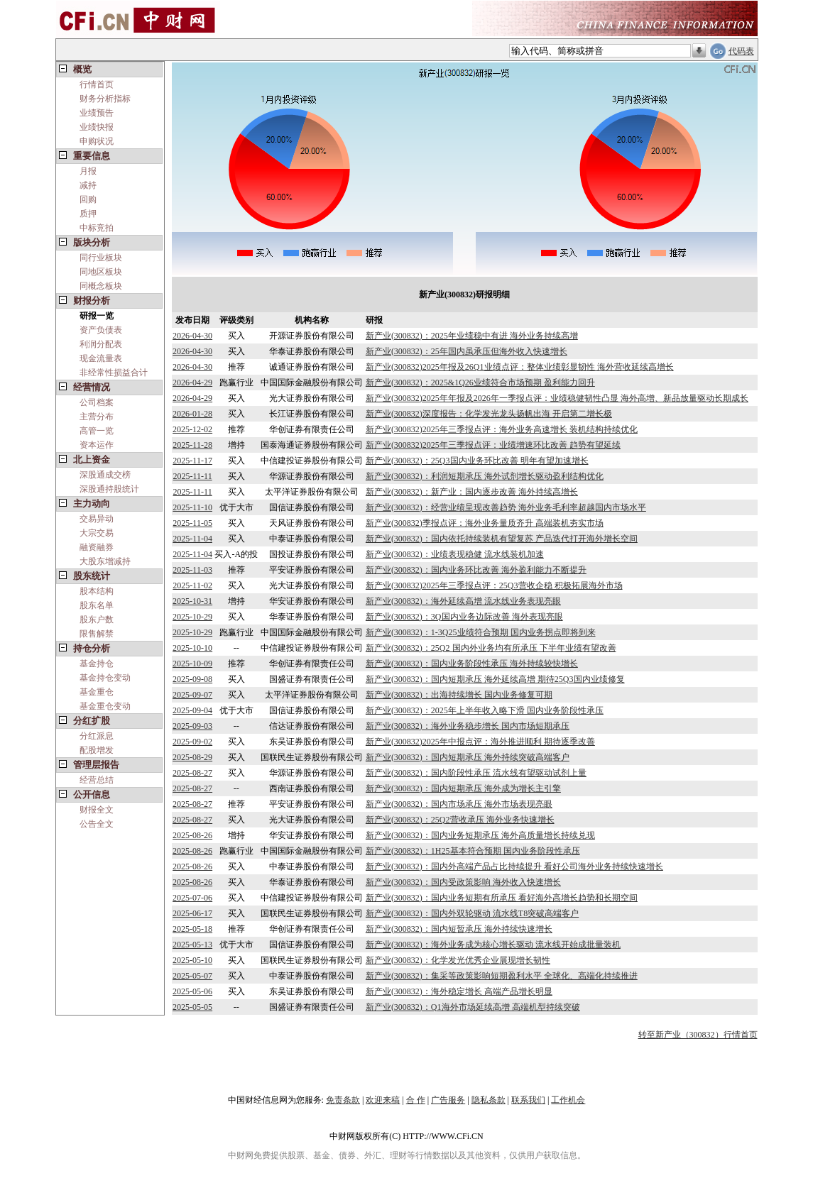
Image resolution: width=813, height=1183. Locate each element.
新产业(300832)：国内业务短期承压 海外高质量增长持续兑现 (480, 835)
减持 (88, 185)
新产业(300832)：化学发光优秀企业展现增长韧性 (458, 960)
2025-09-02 (192, 742)
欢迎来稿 (383, 1100)
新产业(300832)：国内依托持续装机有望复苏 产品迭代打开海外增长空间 (502, 539)
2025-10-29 (192, 617)
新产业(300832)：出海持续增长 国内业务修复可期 (459, 695)
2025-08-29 (192, 757)
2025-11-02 (192, 585)
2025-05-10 (192, 960)
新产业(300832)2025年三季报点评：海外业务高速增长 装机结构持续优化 (502, 429)
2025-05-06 (192, 991)
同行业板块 (101, 258)
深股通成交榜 (105, 475)
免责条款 (343, 1100)
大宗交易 (97, 533)
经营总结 (97, 780)
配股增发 (97, 750)
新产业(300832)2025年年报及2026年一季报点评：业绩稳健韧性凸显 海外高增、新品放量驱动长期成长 (557, 398)
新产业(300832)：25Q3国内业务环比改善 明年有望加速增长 (477, 461)
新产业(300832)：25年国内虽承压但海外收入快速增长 (466, 351)
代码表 (741, 51)
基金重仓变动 (105, 706)
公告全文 (97, 824)
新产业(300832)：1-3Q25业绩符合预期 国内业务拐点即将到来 (481, 632)
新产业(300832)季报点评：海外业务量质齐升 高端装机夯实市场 (485, 523)
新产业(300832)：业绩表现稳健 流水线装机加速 (455, 554)
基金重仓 (97, 692)
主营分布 (97, 417)
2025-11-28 (192, 445)
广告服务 (448, 1100)
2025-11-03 (192, 570)
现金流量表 (101, 358)
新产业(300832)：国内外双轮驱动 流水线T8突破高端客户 (472, 913)
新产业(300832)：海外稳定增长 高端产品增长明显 (459, 991)
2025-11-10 (192, 507)
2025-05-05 (192, 1007)
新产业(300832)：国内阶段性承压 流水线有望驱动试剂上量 (476, 773)
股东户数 (97, 619)
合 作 (415, 1100)
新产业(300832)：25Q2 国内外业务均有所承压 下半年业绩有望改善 (491, 648)
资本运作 (97, 445)
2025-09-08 (192, 679)
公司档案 (97, 402)
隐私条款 (488, 1100)
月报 (88, 171)
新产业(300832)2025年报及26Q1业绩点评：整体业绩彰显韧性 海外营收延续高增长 (520, 367)
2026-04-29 (192, 382)
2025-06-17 (192, 913)
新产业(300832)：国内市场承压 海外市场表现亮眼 (459, 804)
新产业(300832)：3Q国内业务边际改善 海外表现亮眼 (464, 617)
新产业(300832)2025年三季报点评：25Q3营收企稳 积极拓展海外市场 (494, 585)
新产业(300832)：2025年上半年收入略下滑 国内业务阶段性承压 (485, 710)
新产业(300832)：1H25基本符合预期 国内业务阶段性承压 (473, 851)
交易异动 (97, 519)
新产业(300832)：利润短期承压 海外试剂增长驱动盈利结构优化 (485, 476)
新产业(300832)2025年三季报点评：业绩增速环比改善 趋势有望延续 (493, 445)
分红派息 (97, 736)
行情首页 (97, 84)
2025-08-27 (192, 773)
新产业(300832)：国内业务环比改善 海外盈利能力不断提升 (476, 570)
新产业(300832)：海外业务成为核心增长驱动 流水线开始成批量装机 (493, 945)
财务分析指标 (105, 99)
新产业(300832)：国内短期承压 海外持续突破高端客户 (467, 757)
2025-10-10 (192, 648)
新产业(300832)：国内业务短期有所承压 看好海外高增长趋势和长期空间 (502, 898)
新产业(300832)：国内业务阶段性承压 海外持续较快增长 (472, 663)
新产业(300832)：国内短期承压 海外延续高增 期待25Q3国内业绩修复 (495, 679)
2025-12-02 (192, 429)
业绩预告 (97, 113)
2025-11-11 (192, 476)
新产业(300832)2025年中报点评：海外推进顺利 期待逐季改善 (480, 742)
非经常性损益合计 (114, 373)
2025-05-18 (192, 929)
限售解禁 (97, 634)
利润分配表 (101, 344)
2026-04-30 (192, 336)
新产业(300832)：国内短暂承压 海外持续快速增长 (459, 929)
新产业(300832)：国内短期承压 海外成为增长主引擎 (463, 788)
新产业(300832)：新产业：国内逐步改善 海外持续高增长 (472, 492)
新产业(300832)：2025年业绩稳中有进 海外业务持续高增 (472, 336)
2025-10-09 (192, 663)
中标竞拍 (97, 228)
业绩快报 (97, 127)
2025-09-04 (192, 710)
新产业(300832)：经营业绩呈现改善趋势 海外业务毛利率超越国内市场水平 (506, 507)
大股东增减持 (105, 561)
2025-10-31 (192, 601)
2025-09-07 (192, 695)
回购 (88, 199)
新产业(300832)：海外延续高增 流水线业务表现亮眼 (463, 601)
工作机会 (568, 1100)
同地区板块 (101, 272)
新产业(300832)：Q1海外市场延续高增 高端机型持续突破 (473, 1007)
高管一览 (97, 431)
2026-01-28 (192, 414)
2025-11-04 (192, 539)
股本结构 (97, 591)
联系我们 (528, 1100)
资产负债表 (101, 330)
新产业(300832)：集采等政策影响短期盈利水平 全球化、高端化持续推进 (502, 976)
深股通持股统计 (109, 489)
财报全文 (97, 810)
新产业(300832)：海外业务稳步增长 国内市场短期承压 (467, 726)
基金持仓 (97, 663)
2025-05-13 (192, 945)
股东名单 (97, 605)
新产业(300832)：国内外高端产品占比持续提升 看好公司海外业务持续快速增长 (514, 866)
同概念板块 (101, 286)
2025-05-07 (192, 976)
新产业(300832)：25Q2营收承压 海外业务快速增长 (460, 820)
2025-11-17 (192, 461)
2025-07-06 (192, 898)
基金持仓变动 (105, 678)
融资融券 (97, 547)
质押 (88, 214)
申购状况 (97, 141)
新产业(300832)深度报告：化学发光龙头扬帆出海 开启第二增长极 (489, 414)
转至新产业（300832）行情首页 (698, 1035)
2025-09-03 (192, 726)
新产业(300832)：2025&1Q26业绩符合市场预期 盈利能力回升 (480, 382)
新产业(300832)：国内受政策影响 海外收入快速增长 (463, 882)
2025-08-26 (192, 835)
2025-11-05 (192, 523)
